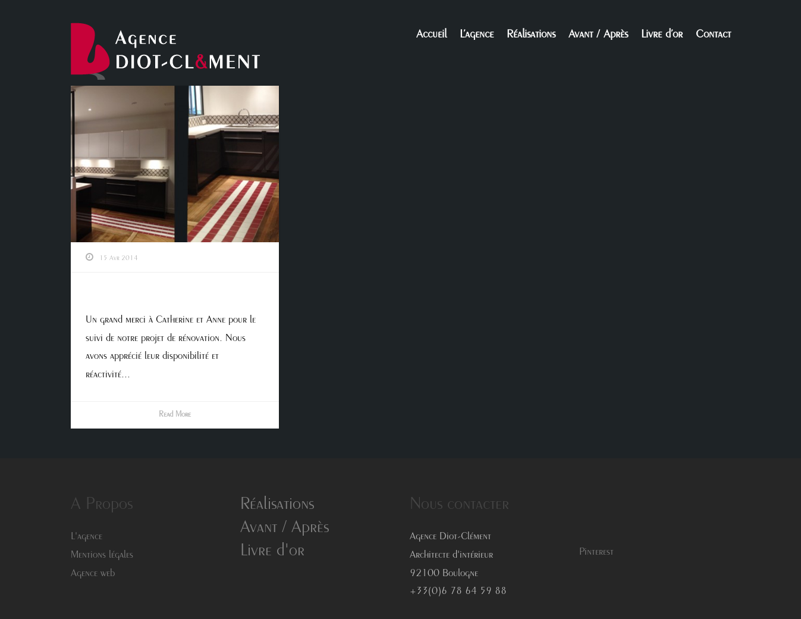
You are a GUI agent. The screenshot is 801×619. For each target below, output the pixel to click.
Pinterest (596, 552)
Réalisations (531, 35)
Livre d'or (272, 552)
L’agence (477, 35)
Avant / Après (598, 35)
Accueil (431, 35)
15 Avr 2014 (118, 258)
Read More (175, 415)
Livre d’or (662, 35)
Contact (713, 35)
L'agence (86, 537)
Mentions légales (102, 555)
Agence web (93, 573)
